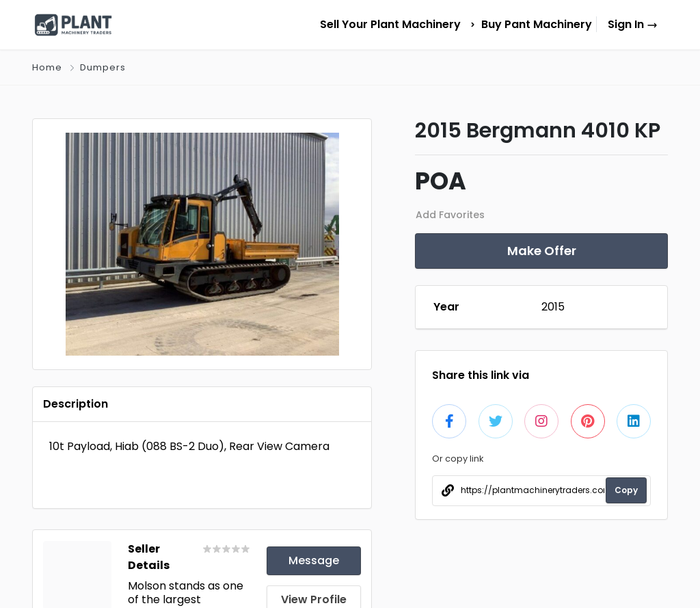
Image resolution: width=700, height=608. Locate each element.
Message (313, 560)
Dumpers (103, 67)
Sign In (633, 24)
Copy (626, 490)
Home (47, 67)
